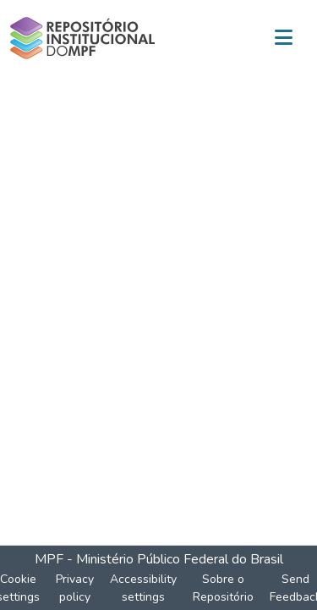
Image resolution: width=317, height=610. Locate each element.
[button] (82, 38)
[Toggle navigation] (283, 38)
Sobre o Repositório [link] (223, 588)
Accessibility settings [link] (143, 588)
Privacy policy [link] (75, 588)
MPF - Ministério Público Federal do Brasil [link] (159, 559)
